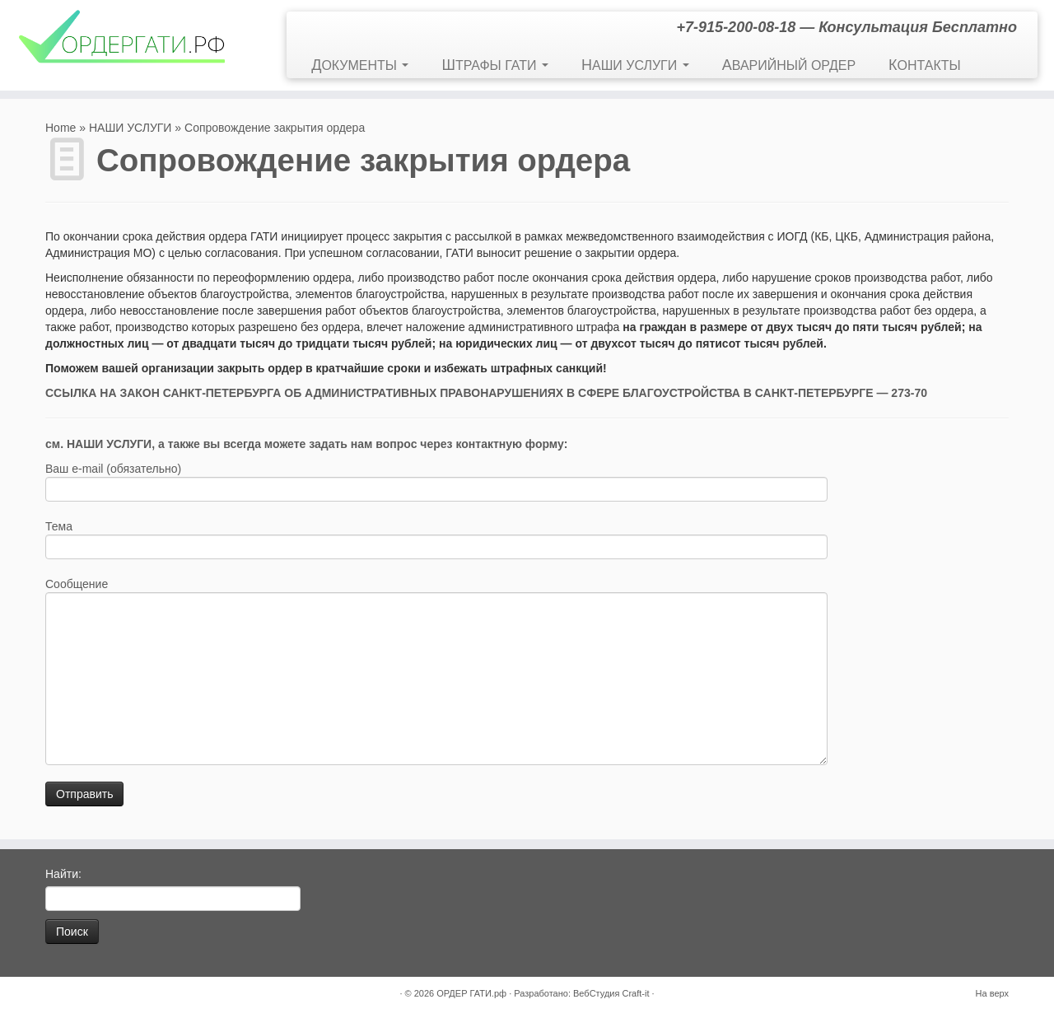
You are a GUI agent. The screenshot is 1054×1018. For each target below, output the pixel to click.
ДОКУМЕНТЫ (359, 65)
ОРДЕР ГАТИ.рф (471, 993)
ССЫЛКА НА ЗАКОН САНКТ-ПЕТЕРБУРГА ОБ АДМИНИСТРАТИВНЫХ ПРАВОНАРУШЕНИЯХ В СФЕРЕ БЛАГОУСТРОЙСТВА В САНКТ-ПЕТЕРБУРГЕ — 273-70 (486, 392)
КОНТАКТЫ (924, 65)
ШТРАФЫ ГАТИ (494, 65)
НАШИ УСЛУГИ (635, 65)
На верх (992, 993)
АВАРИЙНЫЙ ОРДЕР (789, 65)
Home (60, 127)
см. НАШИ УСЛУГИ (98, 444)
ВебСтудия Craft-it (611, 993)
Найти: (63, 873)
